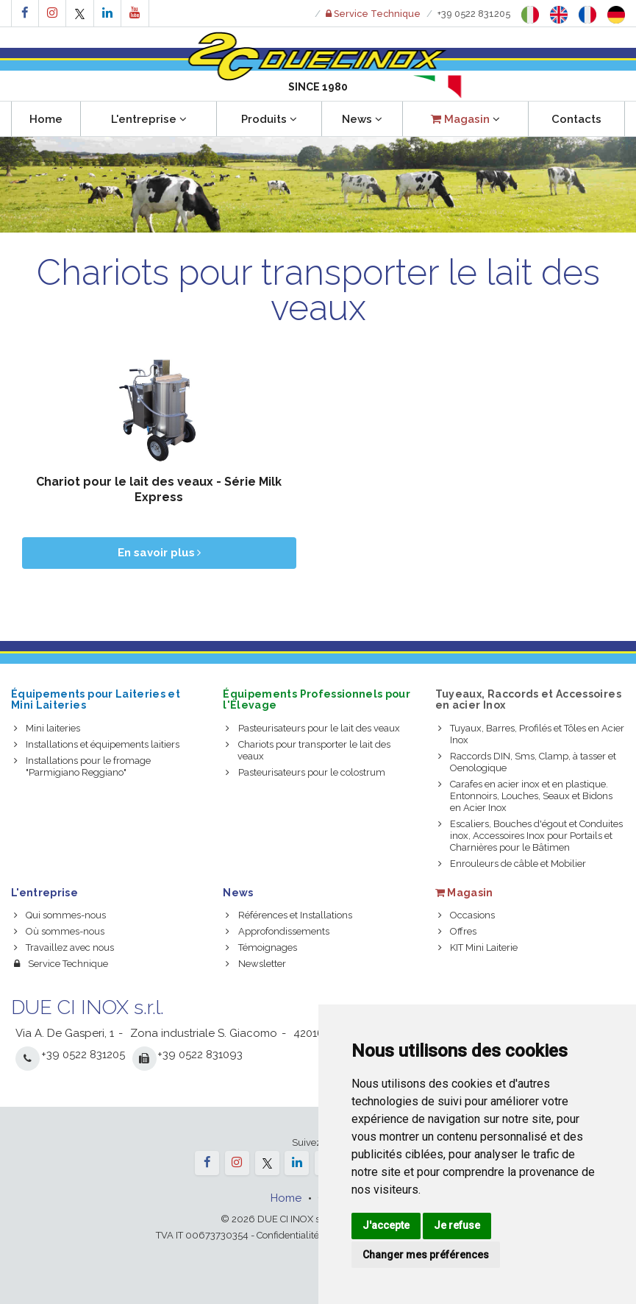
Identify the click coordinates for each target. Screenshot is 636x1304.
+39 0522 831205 (473, 13)
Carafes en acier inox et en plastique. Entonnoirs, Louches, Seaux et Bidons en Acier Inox (525, 796)
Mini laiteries (47, 728)
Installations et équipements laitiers (96, 744)
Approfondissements (277, 931)
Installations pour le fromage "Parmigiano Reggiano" (82, 766)
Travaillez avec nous (64, 947)
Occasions (466, 915)
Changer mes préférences (425, 1255)
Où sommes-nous (59, 931)
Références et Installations (288, 915)
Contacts (576, 119)
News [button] (362, 119)
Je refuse (457, 1225)
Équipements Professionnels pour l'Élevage (316, 699)
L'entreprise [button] (149, 119)
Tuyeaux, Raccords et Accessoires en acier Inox (528, 699)
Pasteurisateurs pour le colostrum (305, 772)
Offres (457, 931)
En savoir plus (159, 552)
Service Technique (61, 963)
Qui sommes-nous (60, 915)
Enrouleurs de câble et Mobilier (512, 863)
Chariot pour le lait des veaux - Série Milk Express (159, 489)
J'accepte (386, 1225)
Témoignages (261, 947)
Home (45, 119)
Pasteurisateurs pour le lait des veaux (312, 728)
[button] (465, 119)
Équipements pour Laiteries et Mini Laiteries (95, 699)
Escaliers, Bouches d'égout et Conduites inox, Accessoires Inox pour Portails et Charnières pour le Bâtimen (530, 835)
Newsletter (255, 963)
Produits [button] (269, 119)
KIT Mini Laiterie (478, 947)
